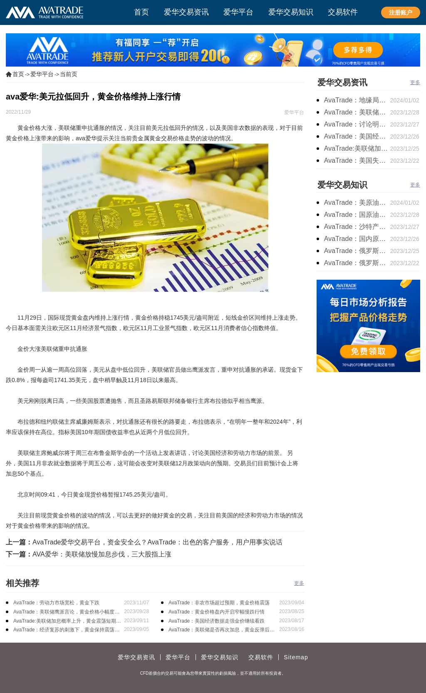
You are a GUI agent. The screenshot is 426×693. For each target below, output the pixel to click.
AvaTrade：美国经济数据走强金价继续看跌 (216, 621)
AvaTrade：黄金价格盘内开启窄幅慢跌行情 (216, 612)
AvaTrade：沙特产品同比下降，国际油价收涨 (357, 226)
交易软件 (260, 657)
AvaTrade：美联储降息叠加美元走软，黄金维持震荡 (357, 112)
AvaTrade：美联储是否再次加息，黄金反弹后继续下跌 (221, 630)
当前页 (68, 74)
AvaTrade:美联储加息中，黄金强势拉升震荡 (357, 148)
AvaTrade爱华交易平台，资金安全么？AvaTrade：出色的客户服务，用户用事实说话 (157, 542)
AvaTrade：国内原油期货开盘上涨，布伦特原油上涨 (357, 238)
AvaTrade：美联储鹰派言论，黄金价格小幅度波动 (66, 612)
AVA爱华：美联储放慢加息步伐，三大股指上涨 (101, 554)
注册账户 (400, 12)
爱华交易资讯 (342, 82)
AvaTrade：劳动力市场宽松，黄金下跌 (56, 603)
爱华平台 (42, 74)
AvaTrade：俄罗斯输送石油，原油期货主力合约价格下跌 (357, 250)
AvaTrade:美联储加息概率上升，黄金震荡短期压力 (67, 621)
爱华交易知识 (342, 184)
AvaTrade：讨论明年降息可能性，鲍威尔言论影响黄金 (357, 124)
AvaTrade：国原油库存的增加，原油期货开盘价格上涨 (357, 214)
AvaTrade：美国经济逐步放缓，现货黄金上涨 (357, 136)
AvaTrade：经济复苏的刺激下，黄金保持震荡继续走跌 (66, 630)
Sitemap (296, 657)
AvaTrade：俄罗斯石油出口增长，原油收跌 (357, 262)
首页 (18, 74)
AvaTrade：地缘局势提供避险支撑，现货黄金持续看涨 (357, 100)
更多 (299, 583)
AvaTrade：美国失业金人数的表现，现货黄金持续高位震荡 (357, 160)
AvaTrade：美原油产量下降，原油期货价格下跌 (357, 202)
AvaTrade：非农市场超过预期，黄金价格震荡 (219, 603)
